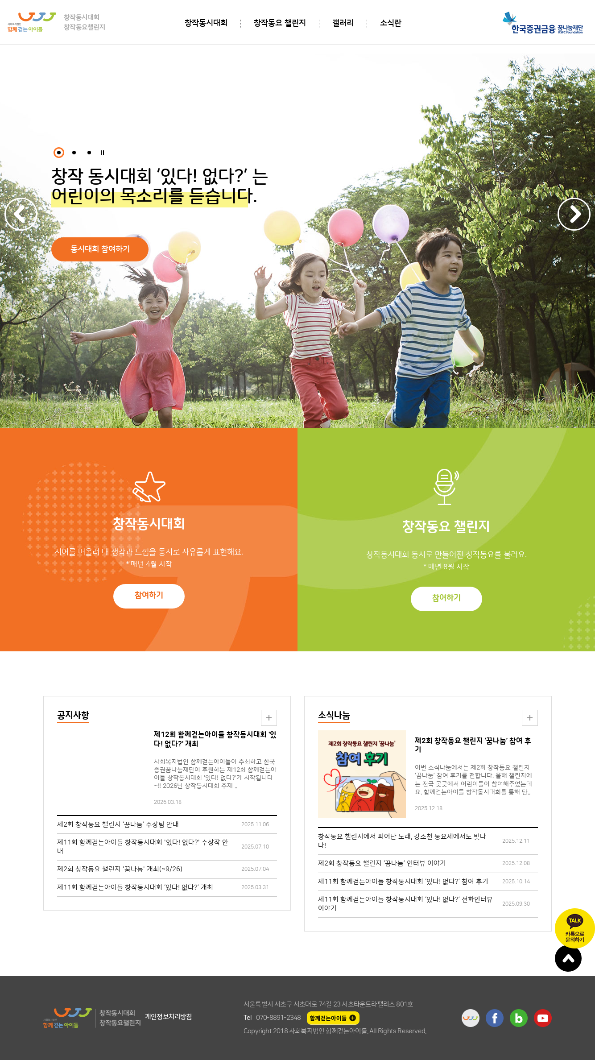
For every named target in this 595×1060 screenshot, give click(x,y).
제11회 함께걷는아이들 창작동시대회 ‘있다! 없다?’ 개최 (135, 887)
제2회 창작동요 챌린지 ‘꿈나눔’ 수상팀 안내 (118, 824)
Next (574, 214)
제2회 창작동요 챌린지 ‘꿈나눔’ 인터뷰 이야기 (382, 863)
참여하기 (149, 595)
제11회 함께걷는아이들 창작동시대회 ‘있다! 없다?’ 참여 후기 (403, 882)
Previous (20, 214)
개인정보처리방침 (168, 1017)
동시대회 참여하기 (100, 249)
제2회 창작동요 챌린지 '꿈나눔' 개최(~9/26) (119, 869)
